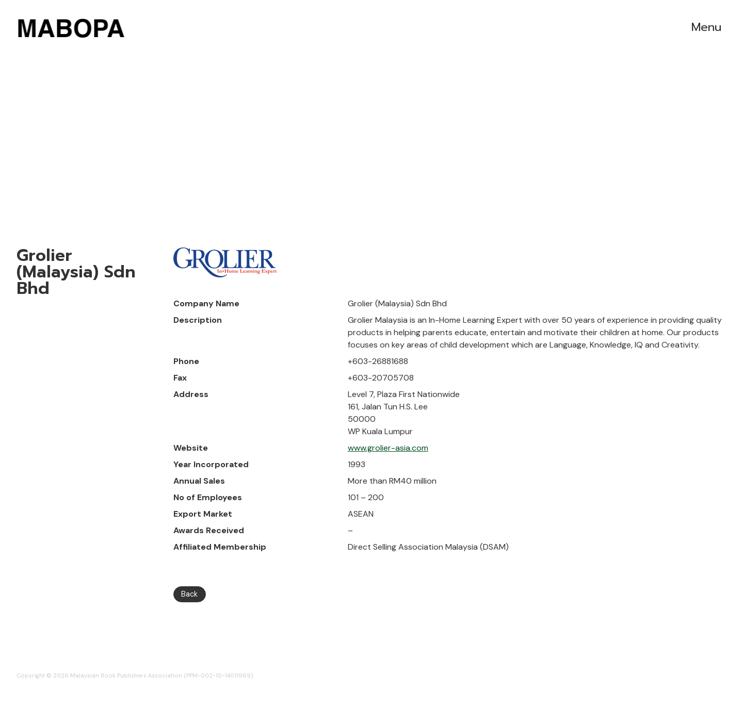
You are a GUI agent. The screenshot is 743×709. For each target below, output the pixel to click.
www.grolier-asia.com (388, 447)
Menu (706, 27)
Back (189, 594)
